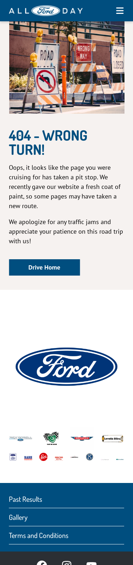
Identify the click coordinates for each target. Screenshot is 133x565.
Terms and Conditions (38, 535)
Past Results (25, 499)
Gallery (18, 517)
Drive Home (44, 267)
